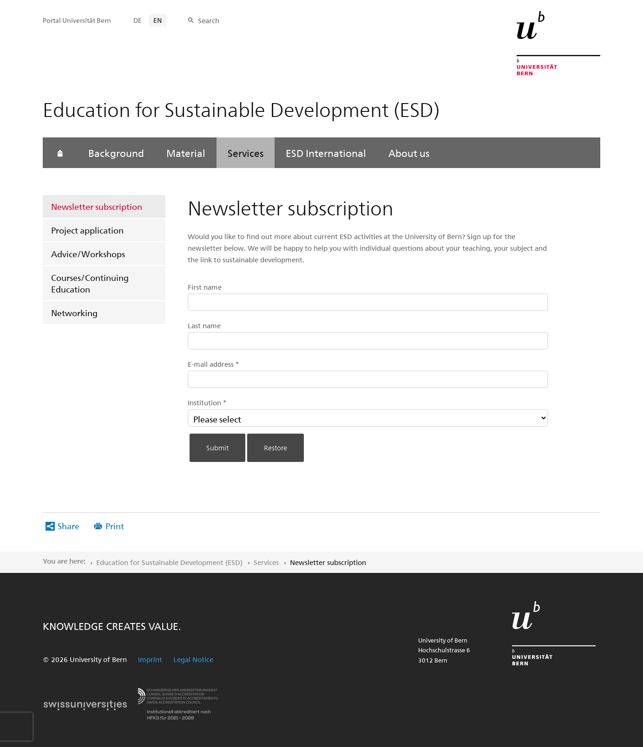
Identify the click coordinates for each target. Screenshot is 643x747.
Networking (74, 312)
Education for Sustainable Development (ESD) (169, 562)
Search (208, 20)
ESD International (326, 152)
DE (137, 20)
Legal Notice (193, 659)
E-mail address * (213, 364)
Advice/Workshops (88, 254)
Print (114, 526)
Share (68, 526)
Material (185, 152)
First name (205, 287)
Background (116, 152)
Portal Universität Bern (77, 20)
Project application (87, 230)
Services (245, 152)
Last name (204, 325)
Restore (275, 447)
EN (157, 20)
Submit (217, 447)
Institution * (207, 402)
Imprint (150, 659)
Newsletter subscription (96, 206)
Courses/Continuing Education (90, 283)
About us (408, 152)
